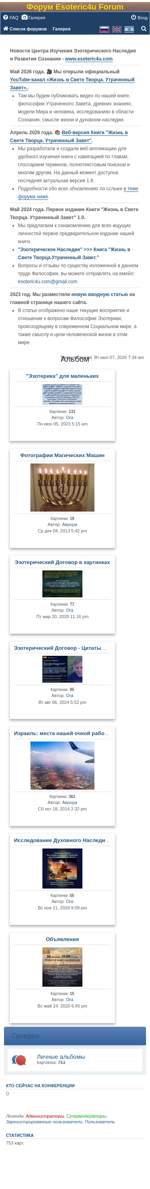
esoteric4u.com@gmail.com (47, 281)
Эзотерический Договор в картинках (62, 562)
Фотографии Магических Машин (62, 455)
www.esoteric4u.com (89, 59)
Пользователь (100, 1121)
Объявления (62, 939)
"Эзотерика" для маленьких (62, 376)
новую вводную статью (100, 294)
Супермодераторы (86, 1116)
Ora (69, 417)
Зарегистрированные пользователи (44, 1121)
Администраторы (45, 1116)
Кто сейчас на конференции (40, 1085)
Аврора (69, 524)
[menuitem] (10, 17)
